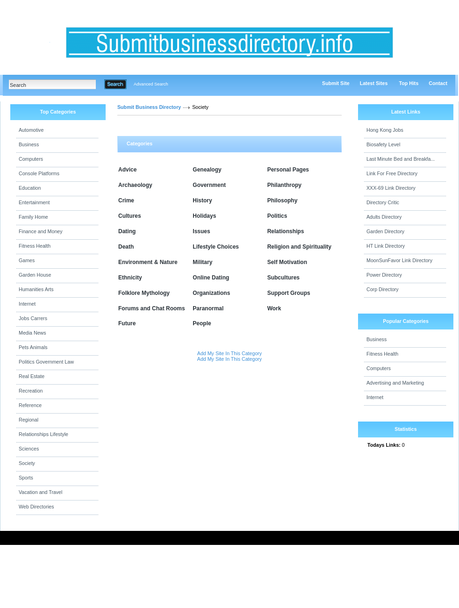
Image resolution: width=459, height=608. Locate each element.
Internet (27, 304)
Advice (127, 169)
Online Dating (211, 277)
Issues (201, 231)
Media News (32, 333)
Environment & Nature (148, 262)
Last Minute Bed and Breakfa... (400, 159)
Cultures (129, 216)
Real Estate (31, 376)
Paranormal (208, 308)
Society (27, 463)
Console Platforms (39, 173)
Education (30, 188)
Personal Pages (288, 169)
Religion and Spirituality (299, 246)
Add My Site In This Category (229, 353)
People (202, 323)
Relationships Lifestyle (43, 434)
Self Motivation (287, 262)
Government (209, 185)
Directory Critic (382, 202)
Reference (30, 405)
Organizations (211, 293)
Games (27, 260)
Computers (31, 159)
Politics (277, 216)
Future (127, 323)
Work (274, 308)
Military (202, 262)
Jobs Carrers (33, 318)
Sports (26, 477)
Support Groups (288, 293)
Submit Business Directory (149, 107)
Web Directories (36, 506)
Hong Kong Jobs (384, 130)
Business (29, 144)
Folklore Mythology (144, 293)
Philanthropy (284, 185)
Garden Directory (385, 231)
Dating (127, 231)
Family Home (33, 217)
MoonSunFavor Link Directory (399, 260)
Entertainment (34, 202)
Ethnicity (130, 277)
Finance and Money (41, 231)
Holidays (204, 216)
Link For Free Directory (391, 173)
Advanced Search (151, 84)
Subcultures (283, 277)
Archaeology (135, 185)
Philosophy (282, 200)
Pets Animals (33, 347)
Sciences (29, 448)
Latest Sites (374, 83)
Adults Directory (384, 217)
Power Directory (384, 275)
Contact (438, 83)
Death (126, 246)
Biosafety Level (383, 144)
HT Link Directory (385, 246)
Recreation (31, 390)
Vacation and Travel (40, 492)
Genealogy (207, 169)
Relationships (285, 231)
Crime (126, 200)
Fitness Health (34, 246)
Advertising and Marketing (395, 383)
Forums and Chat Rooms (151, 308)
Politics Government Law (46, 362)
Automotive (31, 130)
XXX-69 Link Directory (391, 188)
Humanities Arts (36, 289)
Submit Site (336, 83)
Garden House (35, 275)
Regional (28, 419)
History (202, 200)
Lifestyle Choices (216, 246)
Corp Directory (382, 289)
